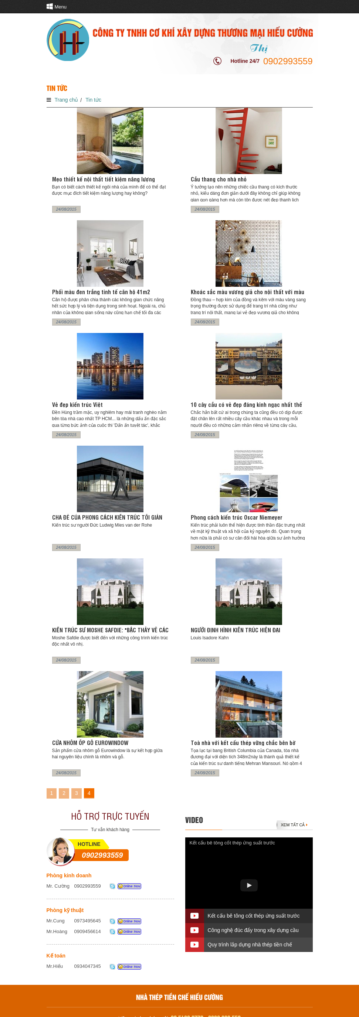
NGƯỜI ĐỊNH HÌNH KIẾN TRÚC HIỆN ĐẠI (235, 630)
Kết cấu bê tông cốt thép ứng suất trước (232, 843)
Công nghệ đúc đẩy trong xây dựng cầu (253, 930)
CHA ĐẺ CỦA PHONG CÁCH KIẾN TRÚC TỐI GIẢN (107, 517)
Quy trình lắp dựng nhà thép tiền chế (250, 945)
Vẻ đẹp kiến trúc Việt (77, 404)
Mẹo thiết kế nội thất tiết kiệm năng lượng (103, 179)
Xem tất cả (294, 825)
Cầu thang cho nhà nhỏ (219, 179)
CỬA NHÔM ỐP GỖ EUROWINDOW (90, 742)
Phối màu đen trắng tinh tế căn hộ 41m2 (101, 292)
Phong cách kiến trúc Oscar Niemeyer (236, 517)
